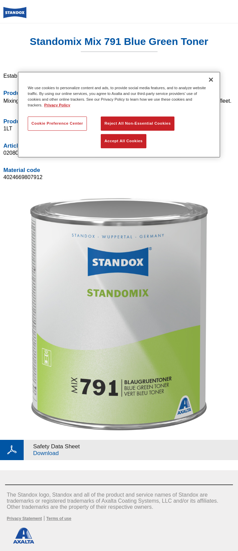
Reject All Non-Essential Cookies (137, 123)
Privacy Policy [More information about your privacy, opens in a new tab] (57, 105)
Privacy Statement (24, 518)
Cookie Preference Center (57, 123)
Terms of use (58, 518)
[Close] (211, 79)
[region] (119, 114)
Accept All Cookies (123, 141)
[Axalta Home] (14, 15)
